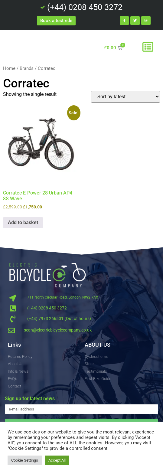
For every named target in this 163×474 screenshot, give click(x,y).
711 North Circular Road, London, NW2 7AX (62, 297)
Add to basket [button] (23, 222)
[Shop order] (125, 97)
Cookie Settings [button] (24, 460)
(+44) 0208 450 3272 (47, 308)
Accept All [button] (57, 460)
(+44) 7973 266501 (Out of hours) (59, 318)
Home (9, 68)
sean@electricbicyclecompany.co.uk (58, 330)
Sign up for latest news (30, 398)
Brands (27, 68)
